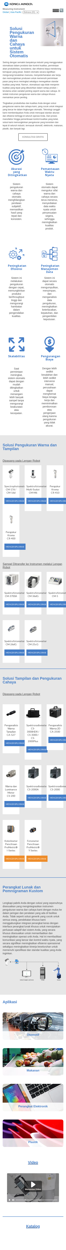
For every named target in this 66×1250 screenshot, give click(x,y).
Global (6, 12)
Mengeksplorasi (15, 501)
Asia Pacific (15, 12)
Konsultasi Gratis (33, 137)
